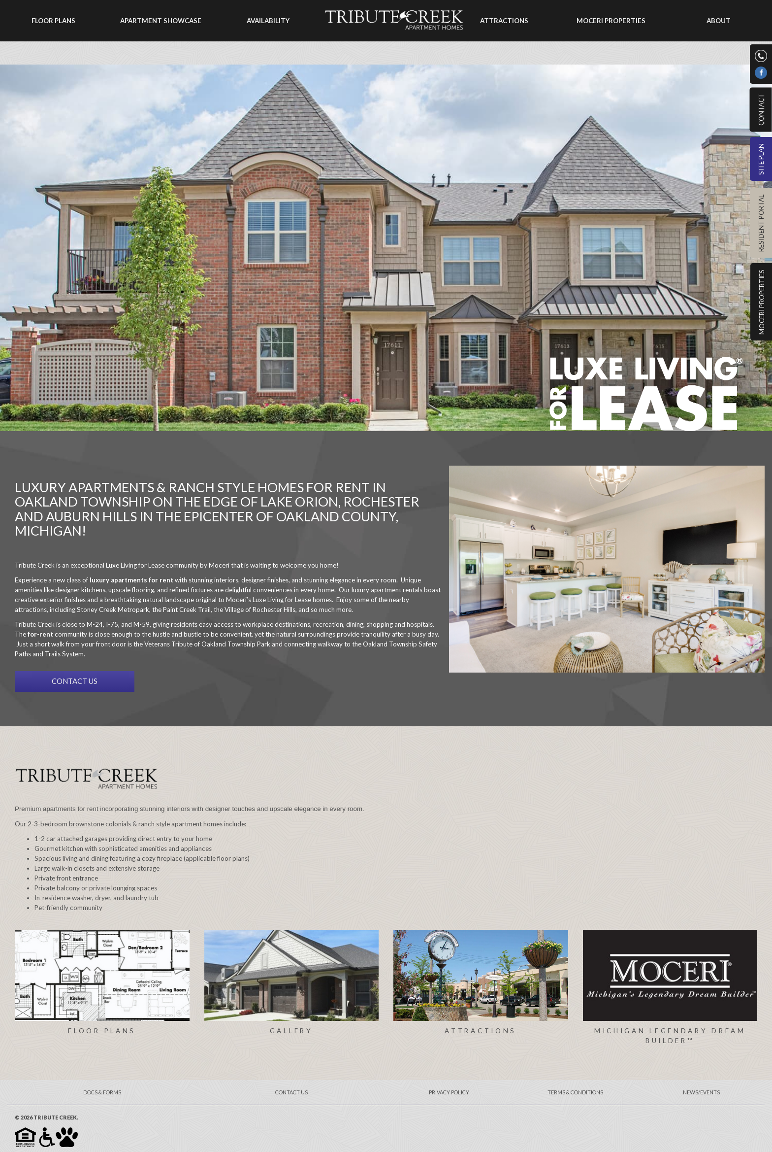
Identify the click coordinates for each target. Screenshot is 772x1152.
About (719, 21)
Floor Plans (53, 21)
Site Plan (761, 159)
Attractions (504, 21)
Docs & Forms (102, 1092)
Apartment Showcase (160, 21)
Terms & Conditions (575, 1092)
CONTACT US (74, 681)
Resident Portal (761, 223)
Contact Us (291, 1092)
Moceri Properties (762, 302)
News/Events (701, 1092)
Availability (268, 21)
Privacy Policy (449, 1092)
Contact (761, 110)
